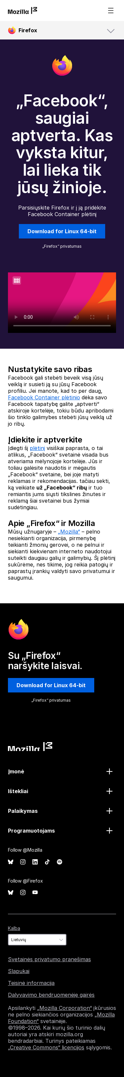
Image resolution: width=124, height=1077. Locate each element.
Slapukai (18, 971)
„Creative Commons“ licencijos (46, 1047)
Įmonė (16, 771)
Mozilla (30, 746)
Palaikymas (23, 811)
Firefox (28, 30)
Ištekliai (18, 791)
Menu (110, 10)
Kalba (14, 928)
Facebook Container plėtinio (44, 397)
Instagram (22, 862)
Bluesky (10, 862)
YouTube (35, 892)
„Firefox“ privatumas (62, 246)
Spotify (59, 862)
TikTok (47, 862)
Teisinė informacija (31, 983)
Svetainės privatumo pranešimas (49, 959)
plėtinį (37, 448)
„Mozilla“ (69, 531)
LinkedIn (35, 862)
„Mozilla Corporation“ (64, 1008)
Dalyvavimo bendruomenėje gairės (51, 994)
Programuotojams (31, 830)
